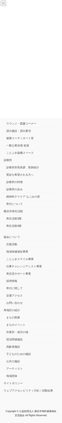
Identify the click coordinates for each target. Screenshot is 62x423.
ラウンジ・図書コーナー (21, 123)
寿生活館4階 (13, 225)
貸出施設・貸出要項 (18, 130)
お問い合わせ (14, 302)
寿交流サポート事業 (18, 273)
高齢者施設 (13, 346)
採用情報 (11, 281)
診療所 (8, 160)
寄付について (14, 203)
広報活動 (11, 244)
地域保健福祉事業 (17, 251)
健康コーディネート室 (20, 138)
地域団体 (11, 375)
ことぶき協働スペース (20, 152)
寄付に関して (14, 288)
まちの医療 (13, 317)
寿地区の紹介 (12, 310)
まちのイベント (15, 324)
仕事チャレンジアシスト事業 (24, 266)
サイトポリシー (13, 383)
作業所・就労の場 (17, 332)
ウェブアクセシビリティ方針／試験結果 (28, 390)
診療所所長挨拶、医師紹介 (22, 167)
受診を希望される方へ (20, 174)
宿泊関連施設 (14, 339)
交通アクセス (14, 295)
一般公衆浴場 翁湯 (17, 145)
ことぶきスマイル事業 (20, 259)
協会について (12, 237)
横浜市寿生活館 (13, 211)
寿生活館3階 (13, 218)
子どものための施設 (18, 354)
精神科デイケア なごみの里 (23, 196)
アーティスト (14, 368)
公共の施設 (13, 361)
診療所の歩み (14, 189)
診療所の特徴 (14, 182)
